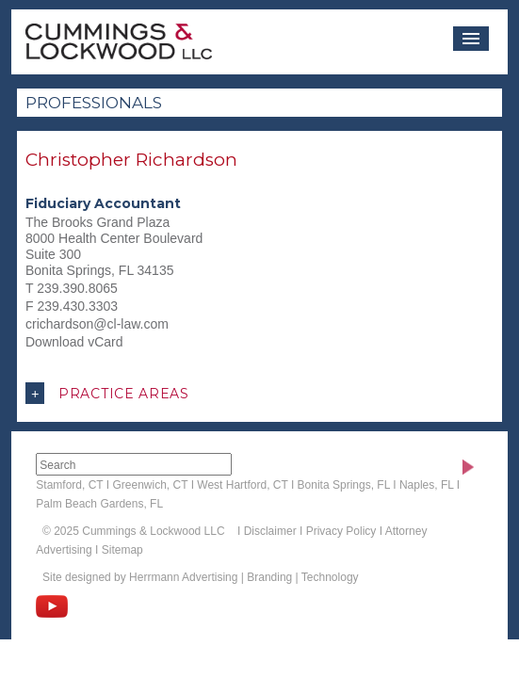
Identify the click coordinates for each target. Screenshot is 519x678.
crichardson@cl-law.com (97, 323)
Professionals (93, 102)
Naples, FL (426, 485)
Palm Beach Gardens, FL (99, 503)
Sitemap (122, 550)
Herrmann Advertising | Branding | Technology (243, 577)
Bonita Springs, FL (344, 485)
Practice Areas (107, 393)
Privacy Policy (341, 531)
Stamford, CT (69, 485)
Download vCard (74, 341)
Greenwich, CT (150, 485)
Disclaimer (270, 531)
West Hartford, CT (242, 485)
